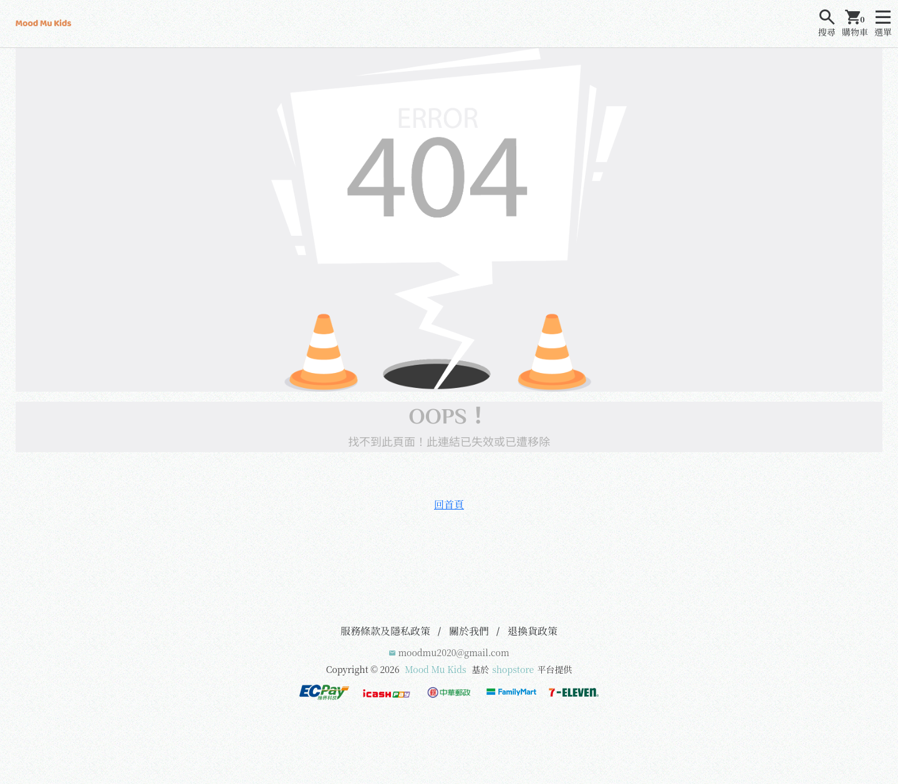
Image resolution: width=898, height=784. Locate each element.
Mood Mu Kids (435, 669)
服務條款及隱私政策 (385, 631)
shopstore (513, 669)
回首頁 (449, 504)
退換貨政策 (533, 631)
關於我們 (469, 631)
